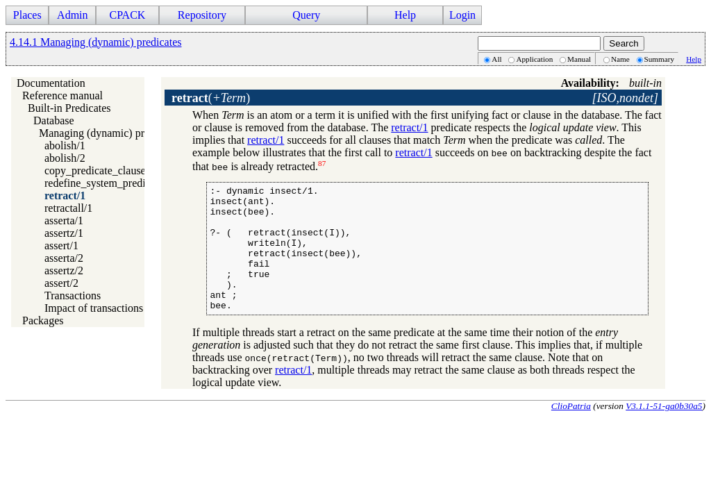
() (211, 98)
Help (405, 15)
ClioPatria (571, 431)
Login (462, 15)
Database (53, 120)
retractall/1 (68, 208)
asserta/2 (63, 258)
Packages (43, 320)
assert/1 (61, 245)
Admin (72, 15)
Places (27, 15)
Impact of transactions (93, 308)
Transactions (72, 295)
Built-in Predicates (69, 108)
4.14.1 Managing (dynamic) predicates (95, 42)
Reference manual (62, 95)
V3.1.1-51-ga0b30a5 (664, 431)
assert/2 (61, 283)
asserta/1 (63, 220)
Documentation (51, 83)
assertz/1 (63, 233)
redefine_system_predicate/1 (108, 183)
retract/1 (64, 195)
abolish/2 (64, 158)
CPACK (127, 15)
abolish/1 (64, 145)
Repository (202, 15)
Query (306, 15)
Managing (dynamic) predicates (109, 133)
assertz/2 (63, 270)
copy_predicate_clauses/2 (101, 170)
